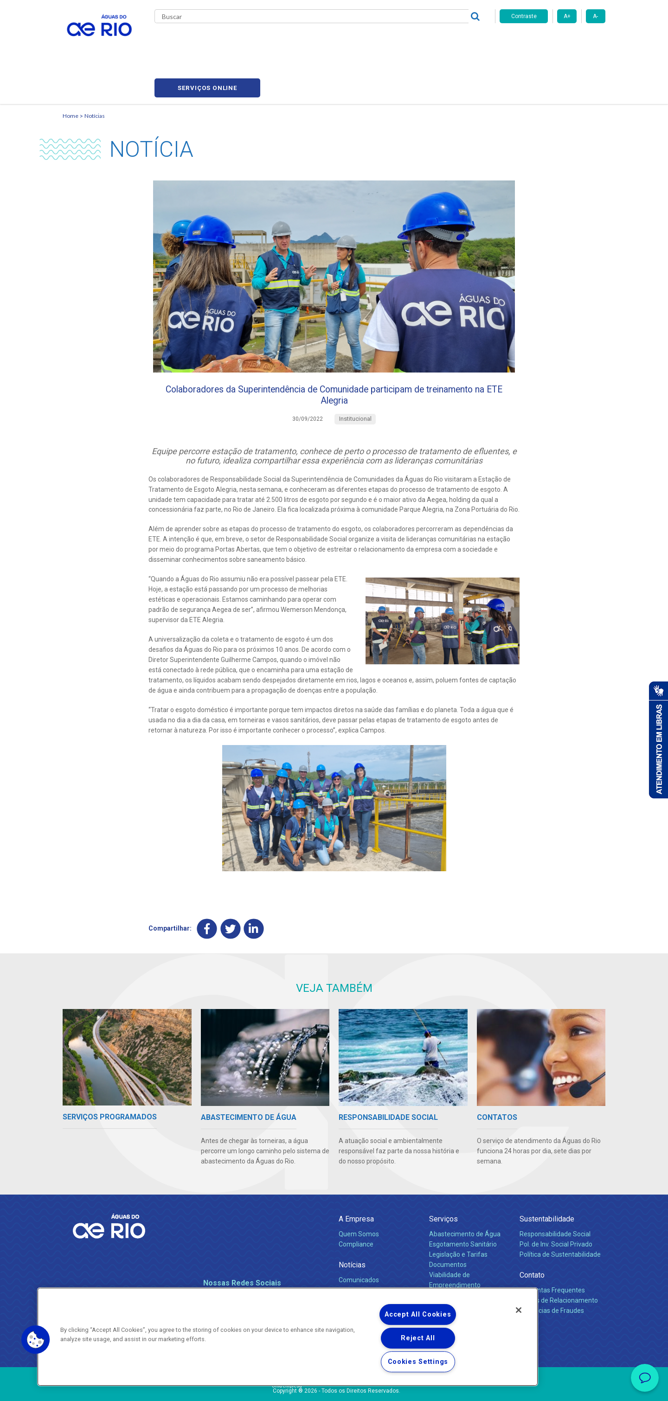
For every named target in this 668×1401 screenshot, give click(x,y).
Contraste (524, 16)
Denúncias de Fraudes (552, 1275)
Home (70, 72)
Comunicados (359, 1244)
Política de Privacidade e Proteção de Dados (334, 1387)
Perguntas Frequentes (552, 1254)
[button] (36, 1340)
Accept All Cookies (418, 1314)
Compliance (356, 1208)
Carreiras (344, 41)
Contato (532, 1239)
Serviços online (552, 42)
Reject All (418, 1338)
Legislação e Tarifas (458, 1218)
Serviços (443, 1183)
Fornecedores (388, 41)
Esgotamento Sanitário (463, 1208)
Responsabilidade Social (555, 1198)
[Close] (518, 1310)
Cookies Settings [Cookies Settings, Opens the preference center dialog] (418, 1362)
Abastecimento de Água (465, 1198)
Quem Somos (359, 1198)
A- (595, 16)
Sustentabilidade (547, 1183)
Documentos (448, 1229)
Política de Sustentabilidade (560, 1218)
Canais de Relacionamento (559, 1264)
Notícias (94, 72)
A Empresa (356, 1183)
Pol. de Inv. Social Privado (556, 1208)
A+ (567, 16)
